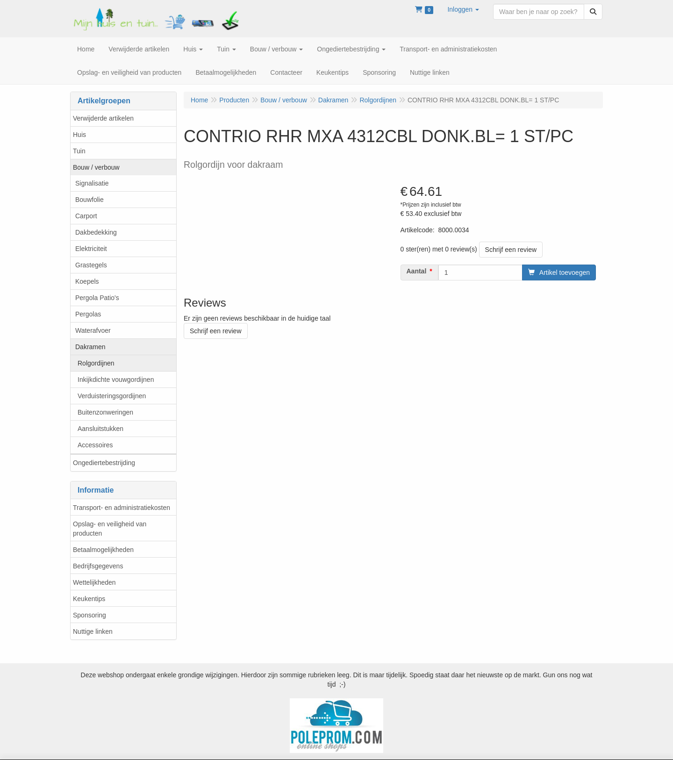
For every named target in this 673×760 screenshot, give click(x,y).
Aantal (417, 271)
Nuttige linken (93, 631)
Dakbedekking (96, 232)
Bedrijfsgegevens (98, 566)
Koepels (87, 281)
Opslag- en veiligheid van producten (109, 528)
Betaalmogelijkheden (103, 549)
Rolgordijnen (96, 363)
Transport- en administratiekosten (121, 507)
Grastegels (91, 265)
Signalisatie (92, 183)
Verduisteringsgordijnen (112, 396)
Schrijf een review (511, 249)
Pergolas (88, 314)
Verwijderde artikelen (103, 118)
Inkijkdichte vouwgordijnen (116, 379)
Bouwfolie (89, 199)
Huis (79, 134)
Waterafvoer (93, 330)
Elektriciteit (91, 248)
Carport (86, 216)
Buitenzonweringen (105, 412)
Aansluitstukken (100, 428)
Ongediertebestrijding (104, 462)
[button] (463, 9)
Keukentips (89, 598)
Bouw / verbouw (96, 167)
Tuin (79, 151)
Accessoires (95, 445)
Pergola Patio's (97, 297)
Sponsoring (89, 615)
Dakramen (90, 347)
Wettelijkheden (94, 582)
